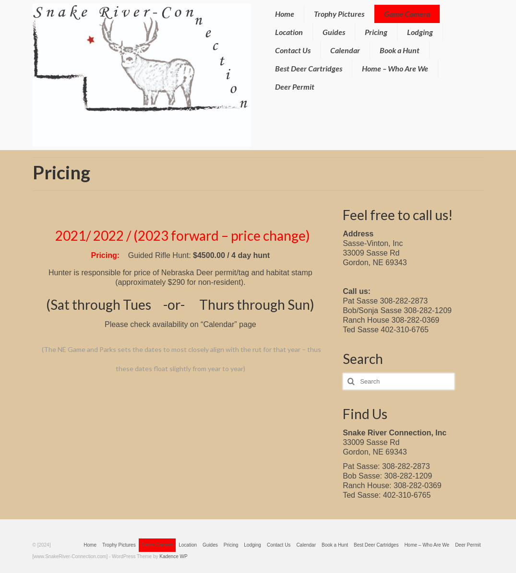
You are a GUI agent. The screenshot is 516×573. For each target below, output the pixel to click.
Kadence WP (173, 556)
